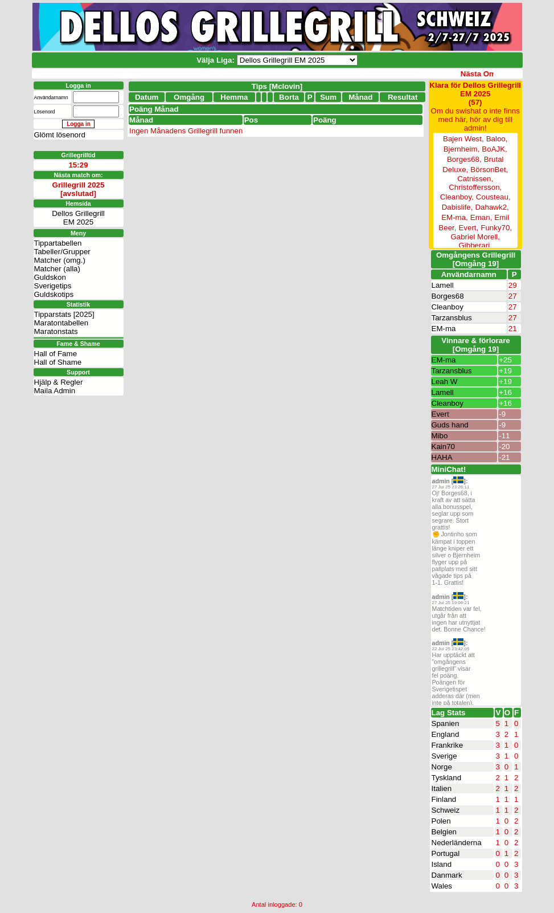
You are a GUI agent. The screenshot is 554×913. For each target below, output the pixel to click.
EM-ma (444, 328)
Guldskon (50, 277)
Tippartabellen (58, 243)
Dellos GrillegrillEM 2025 (78, 217)
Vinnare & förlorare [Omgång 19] (475, 344)
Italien (442, 788)
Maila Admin (55, 390)
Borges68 (448, 296)
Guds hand (450, 425)
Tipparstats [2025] (64, 314)
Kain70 (443, 446)
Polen (441, 821)
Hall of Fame (55, 353)
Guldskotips (54, 294)
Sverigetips (53, 286)
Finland (444, 799)
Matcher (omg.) (59, 260)
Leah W (445, 381)
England (445, 734)
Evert (440, 414)
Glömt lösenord (59, 135)
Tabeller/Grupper (62, 251)
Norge (442, 767)
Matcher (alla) (57, 268)
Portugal (446, 853)
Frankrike (447, 745)
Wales (442, 886)
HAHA (442, 457)
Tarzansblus (452, 317)
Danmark (447, 875)
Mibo (440, 435)
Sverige (444, 756)
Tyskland (447, 777)
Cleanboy (447, 307)
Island (442, 864)
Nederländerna (457, 842)
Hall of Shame (58, 362)
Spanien (445, 723)
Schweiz (446, 810)
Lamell (443, 285)
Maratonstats (56, 331)
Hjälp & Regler (58, 382)
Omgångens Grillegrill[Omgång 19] (475, 259)
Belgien (444, 832)
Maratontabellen (61, 323)
